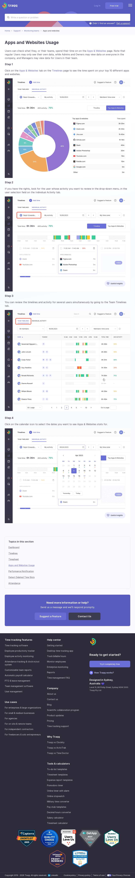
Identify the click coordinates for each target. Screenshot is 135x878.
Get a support (123, 23)
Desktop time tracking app (60, 651)
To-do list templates (57, 769)
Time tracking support (58, 726)
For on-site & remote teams (18, 723)
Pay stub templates (56, 807)
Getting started (54, 645)
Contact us (52, 699)
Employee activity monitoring (19, 656)
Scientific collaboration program (63, 710)
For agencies (11, 718)
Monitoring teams (31, 31)
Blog (49, 704)
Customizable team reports (18, 670)
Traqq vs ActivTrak (56, 747)
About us (51, 694)
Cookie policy (70, 875)
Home (7, 31)
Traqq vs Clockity (55, 742)
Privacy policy (84, 875)
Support (17, 31)
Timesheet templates (57, 774)
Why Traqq (53, 736)
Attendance (14, 583)
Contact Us (84, 616)
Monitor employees (56, 661)
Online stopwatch (55, 796)
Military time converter (58, 801)
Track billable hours (56, 656)
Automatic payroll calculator (19, 675)
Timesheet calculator (57, 823)
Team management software (19, 686)
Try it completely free (110, 664)
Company (52, 688)
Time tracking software (16, 645)
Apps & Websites (96, 50)
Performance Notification (21, 571)
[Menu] (130, 5)
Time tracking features (18, 639)
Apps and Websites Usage (21, 565)
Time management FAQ (58, 677)
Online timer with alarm (58, 790)
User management (13, 691)
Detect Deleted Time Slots (21, 577)
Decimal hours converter (59, 812)
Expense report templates (60, 780)
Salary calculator (55, 817)
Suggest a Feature (50, 616)
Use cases (11, 702)
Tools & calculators (58, 763)
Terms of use (98, 875)
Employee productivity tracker (20, 651)
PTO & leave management (17, 680)
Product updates (55, 715)
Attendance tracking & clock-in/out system (22, 663)
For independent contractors (19, 729)
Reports (51, 672)
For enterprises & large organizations (23, 707)
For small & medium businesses (20, 713)
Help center (54, 639)
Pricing (50, 721)
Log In (97, 5)
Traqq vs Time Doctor (58, 753)
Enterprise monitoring (57, 667)
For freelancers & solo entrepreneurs (23, 734)
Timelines (57, 70)
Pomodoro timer (55, 785)
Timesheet (13, 559)
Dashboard (13, 547)
